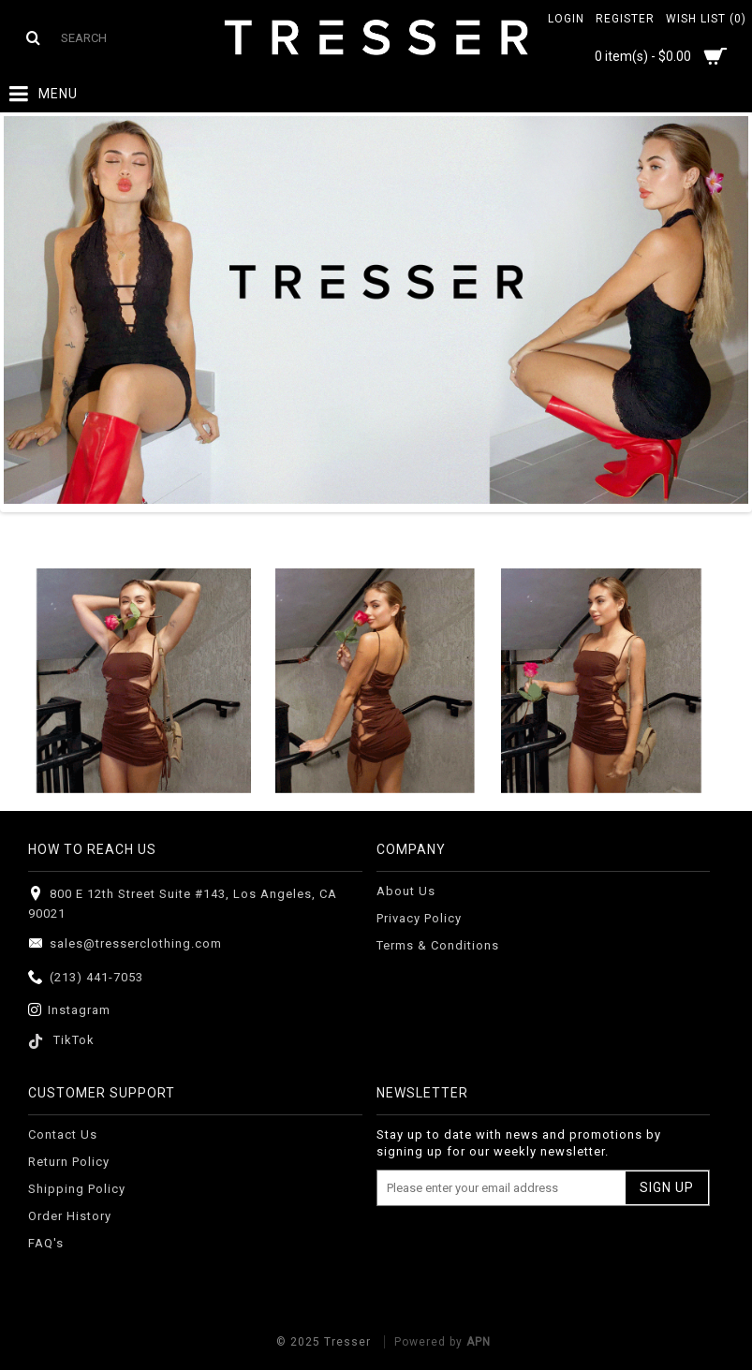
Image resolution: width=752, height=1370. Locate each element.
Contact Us (62, 1134)
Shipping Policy (76, 1189)
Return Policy (69, 1162)
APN (478, 1341)
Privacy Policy (419, 918)
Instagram (69, 1011)
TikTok (61, 1040)
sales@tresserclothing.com (125, 944)
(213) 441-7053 (85, 978)
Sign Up (667, 1187)
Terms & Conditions (437, 945)
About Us (405, 891)
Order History (69, 1216)
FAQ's (46, 1243)
